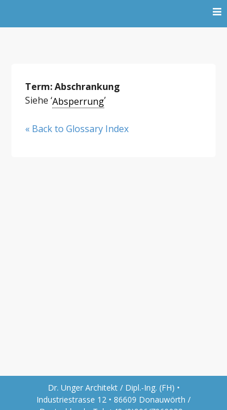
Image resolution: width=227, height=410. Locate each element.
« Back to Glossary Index (77, 128)
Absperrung (78, 101)
